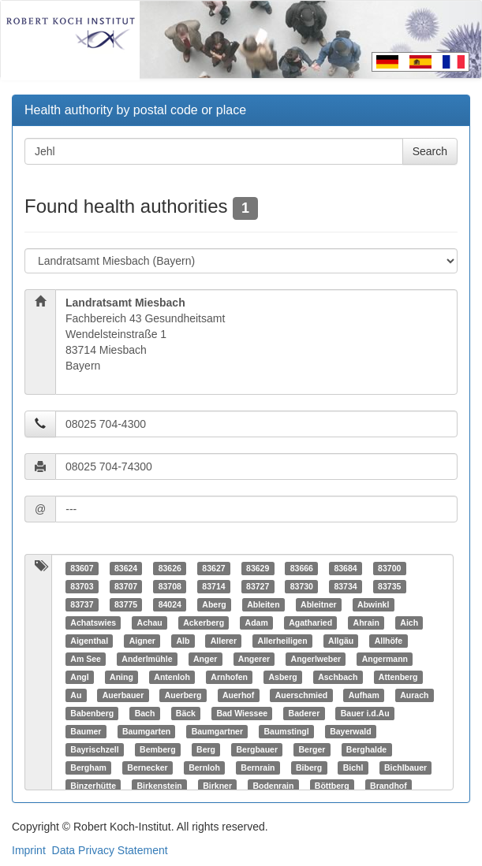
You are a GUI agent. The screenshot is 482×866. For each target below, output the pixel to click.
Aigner (142, 640)
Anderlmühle (146, 658)
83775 (125, 604)
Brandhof (388, 785)
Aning (121, 677)
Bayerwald (351, 731)
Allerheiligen (283, 640)
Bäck (186, 713)
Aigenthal (89, 640)
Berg (205, 749)
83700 (389, 568)
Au (75, 695)
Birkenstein (159, 785)
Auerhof (238, 695)
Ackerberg (203, 622)
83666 (301, 568)
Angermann (385, 658)
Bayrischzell (94, 749)
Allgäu (340, 640)
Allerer (224, 640)
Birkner (217, 785)
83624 (125, 568)
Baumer (85, 731)
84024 (170, 604)
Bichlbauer (405, 767)
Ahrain (366, 622)
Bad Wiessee (241, 713)
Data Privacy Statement (110, 850)
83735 (389, 586)
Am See (85, 658)
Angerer (254, 658)
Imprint (29, 850)
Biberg (309, 767)
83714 (213, 586)
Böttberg (332, 785)
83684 (345, 568)
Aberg (214, 604)
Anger (205, 658)
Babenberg (92, 713)
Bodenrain (272, 785)
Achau (150, 622)
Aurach (414, 695)
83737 (81, 604)
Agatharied (310, 622)
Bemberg (158, 749)
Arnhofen (229, 677)
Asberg (282, 677)
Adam (256, 622)
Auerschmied (301, 695)
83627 (213, 568)
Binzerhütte (93, 785)
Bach (145, 713)
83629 (257, 568)
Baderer (304, 713)
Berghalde (366, 749)
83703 (81, 586)
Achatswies (93, 622)
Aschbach (337, 677)
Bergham (88, 767)
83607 (81, 568)
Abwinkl (373, 604)
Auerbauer (123, 695)
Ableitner (319, 604)
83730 (301, 586)
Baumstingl (285, 731)
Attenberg (398, 677)
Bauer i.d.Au (365, 713)
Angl (79, 677)
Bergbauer (257, 749)
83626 (170, 568)
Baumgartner (217, 731)
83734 (345, 586)
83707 (125, 586)
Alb (182, 640)
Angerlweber (316, 658)
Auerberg (183, 695)
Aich (409, 622)
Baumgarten (146, 731)
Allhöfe (389, 640)
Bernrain (258, 767)
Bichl (353, 767)
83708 (170, 586)
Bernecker (147, 767)
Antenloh (172, 677)
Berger (312, 749)
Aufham (364, 695)
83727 (257, 586)
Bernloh (204, 767)
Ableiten (263, 604)
